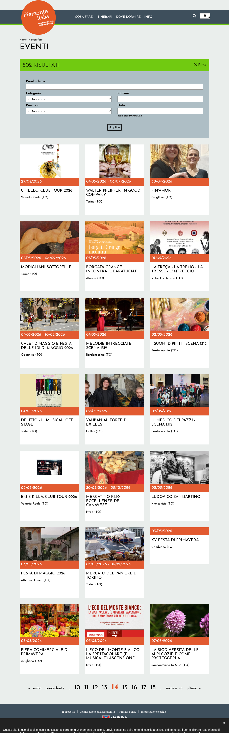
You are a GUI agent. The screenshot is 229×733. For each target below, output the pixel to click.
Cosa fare (84, 17)
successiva (174, 688)
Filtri (202, 65)
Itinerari (104, 17)
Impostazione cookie (153, 711)
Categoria (33, 93)
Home (23, 39)
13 (104, 688)
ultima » (194, 688)
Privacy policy (127, 711)
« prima (35, 688)
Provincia (32, 105)
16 (134, 688)
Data (121, 105)
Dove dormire (128, 17)
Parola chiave (36, 81)
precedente (55, 688)
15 (125, 688)
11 (86, 688)
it (205, 15)
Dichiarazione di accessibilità (97, 711)
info (149, 17)
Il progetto (68, 711)
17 (143, 688)
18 (153, 688)
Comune (124, 93)
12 (95, 688)
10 (77, 688)
